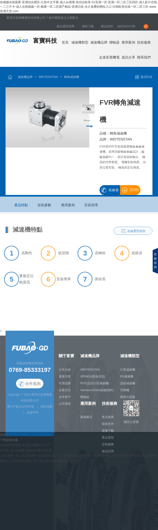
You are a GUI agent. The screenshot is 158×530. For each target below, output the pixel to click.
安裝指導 (91, 207)
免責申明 (32, 414)
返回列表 (143, 77)
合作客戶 (65, 398)
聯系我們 (144, 57)
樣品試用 (108, 453)
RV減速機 (126, 378)
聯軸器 (114, 42)
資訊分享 (128, 57)
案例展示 (86, 419)
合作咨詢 (30, 386)
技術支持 (108, 426)
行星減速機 (127, 371)
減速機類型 (79, 42)
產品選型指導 (66, 26)
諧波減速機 (127, 385)
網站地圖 (47, 408)
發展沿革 (65, 378)
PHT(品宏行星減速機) (94, 385)
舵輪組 (84, 398)
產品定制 (107, 26)
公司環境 (65, 405)
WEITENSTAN (48, 77)
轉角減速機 (71, 77)
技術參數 (44, 207)
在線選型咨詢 (136, 232)
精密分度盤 (127, 398)
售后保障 (108, 419)
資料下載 (88, 26)
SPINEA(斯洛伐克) (92, 378)
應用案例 (128, 42)
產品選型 (108, 439)
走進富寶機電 (109, 57)
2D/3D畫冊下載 (131, 191)
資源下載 (108, 432)
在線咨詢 (113, 191)
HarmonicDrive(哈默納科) (97, 392)
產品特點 (21, 207)
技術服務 (144, 42)
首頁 (65, 42)
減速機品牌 (98, 42)
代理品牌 (65, 385)
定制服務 (108, 446)
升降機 (124, 392)
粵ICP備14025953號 (20, 408)
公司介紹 (65, 371)
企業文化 (65, 392)
